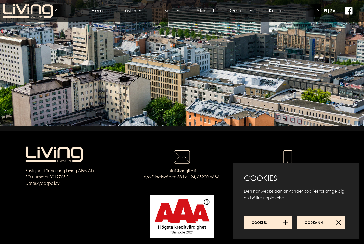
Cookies (259, 223)
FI (325, 10)
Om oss (238, 10)
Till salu (166, 10)
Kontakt (278, 10)
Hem (97, 10)
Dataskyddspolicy (42, 183)
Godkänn (314, 223)
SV (333, 10)
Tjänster (127, 10)
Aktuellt (205, 10)
